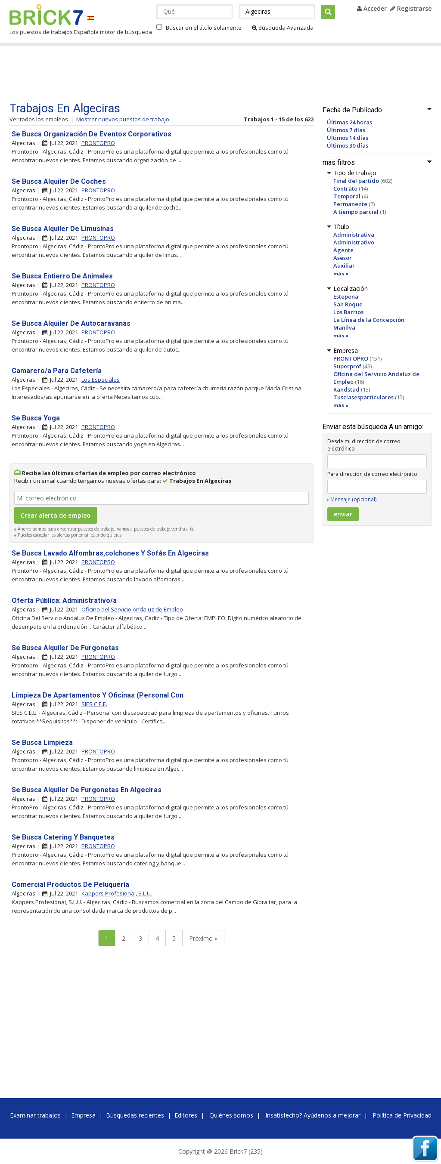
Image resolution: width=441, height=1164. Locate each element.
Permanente (350, 204)
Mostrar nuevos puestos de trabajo (122, 119)
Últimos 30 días (347, 145)
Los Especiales (100, 379)
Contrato (345, 188)
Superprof (347, 366)
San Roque (348, 304)
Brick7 (46, 14)
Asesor (342, 258)
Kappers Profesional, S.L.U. (116, 893)
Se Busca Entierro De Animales (62, 276)
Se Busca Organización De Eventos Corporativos (91, 134)
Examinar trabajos (35, 1115)
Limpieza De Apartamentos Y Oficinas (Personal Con (97, 695)
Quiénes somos (231, 1115)
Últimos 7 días (346, 130)
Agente (343, 250)
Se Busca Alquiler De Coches (59, 181)
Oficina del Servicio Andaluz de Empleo (132, 609)
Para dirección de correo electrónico (372, 474)
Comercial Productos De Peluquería (70, 884)
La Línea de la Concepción (368, 320)
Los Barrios (348, 312)
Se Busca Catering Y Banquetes (63, 837)
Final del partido (356, 181)
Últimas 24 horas (349, 122)
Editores (185, 1115)
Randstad (346, 389)
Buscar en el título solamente (204, 27)
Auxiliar (344, 265)
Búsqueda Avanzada (283, 27)
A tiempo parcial (356, 212)
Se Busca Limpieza (42, 742)
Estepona (345, 296)
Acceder (372, 8)
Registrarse (411, 8)
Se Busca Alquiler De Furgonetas (65, 648)
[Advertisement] (172, 74)
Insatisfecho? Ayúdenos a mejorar (312, 1115)
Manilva (344, 327)
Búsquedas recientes (135, 1115)
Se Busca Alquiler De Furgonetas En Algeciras (86, 790)
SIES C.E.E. (94, 704)
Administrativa (353, 234)
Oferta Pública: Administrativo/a (64, 600)
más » (340, 273)
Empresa (83, 1115)
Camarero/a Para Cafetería (57, 371)
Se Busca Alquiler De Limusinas (63, 229)
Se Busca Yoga (36, 418)
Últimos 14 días (347, 138)
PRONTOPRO (350, 358)
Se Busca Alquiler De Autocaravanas (71, 323)
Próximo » (203, 938)
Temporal (346, 196)
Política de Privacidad (402, 1115)
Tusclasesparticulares (363, 397)
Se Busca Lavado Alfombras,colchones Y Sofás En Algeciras (110, 553)
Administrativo (353, 242)
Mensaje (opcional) (353, 499)
